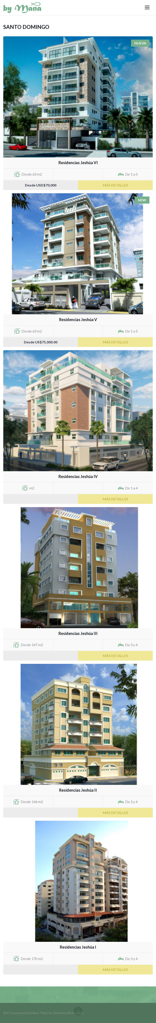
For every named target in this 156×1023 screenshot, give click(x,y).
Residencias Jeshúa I (78, 947)
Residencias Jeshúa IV (78, 476)
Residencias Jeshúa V (78, 319)
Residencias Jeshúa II (78, 790)
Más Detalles (115, 185)
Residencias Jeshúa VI (78, 162)
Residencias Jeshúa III (78, 633)
